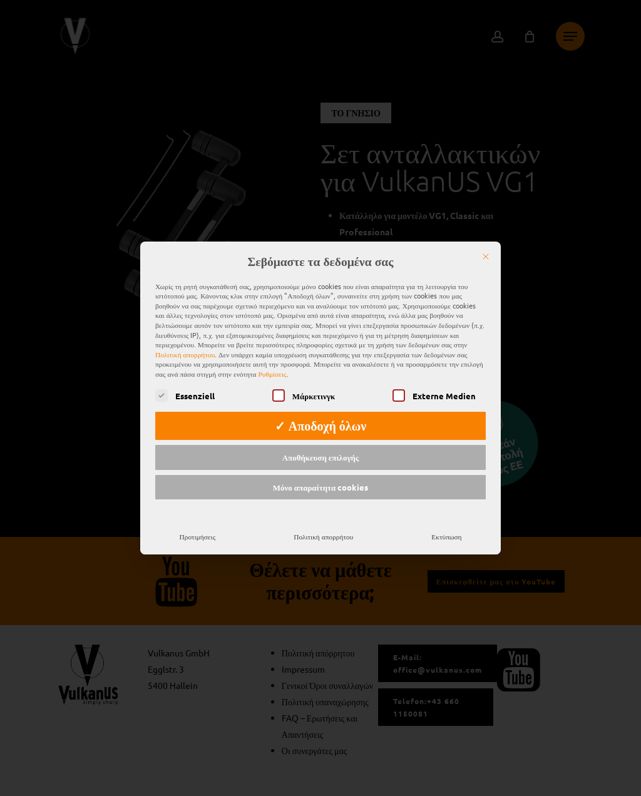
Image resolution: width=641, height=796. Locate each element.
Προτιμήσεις (198, 529)
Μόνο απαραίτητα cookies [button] (321, 479)
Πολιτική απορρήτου (185, 347)
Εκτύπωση (446, 529)
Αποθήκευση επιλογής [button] (320, 449)
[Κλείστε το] (486, 249)
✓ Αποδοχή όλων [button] (321, 417)
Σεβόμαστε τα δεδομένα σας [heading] (321, 254)
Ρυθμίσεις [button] (273, 366)
